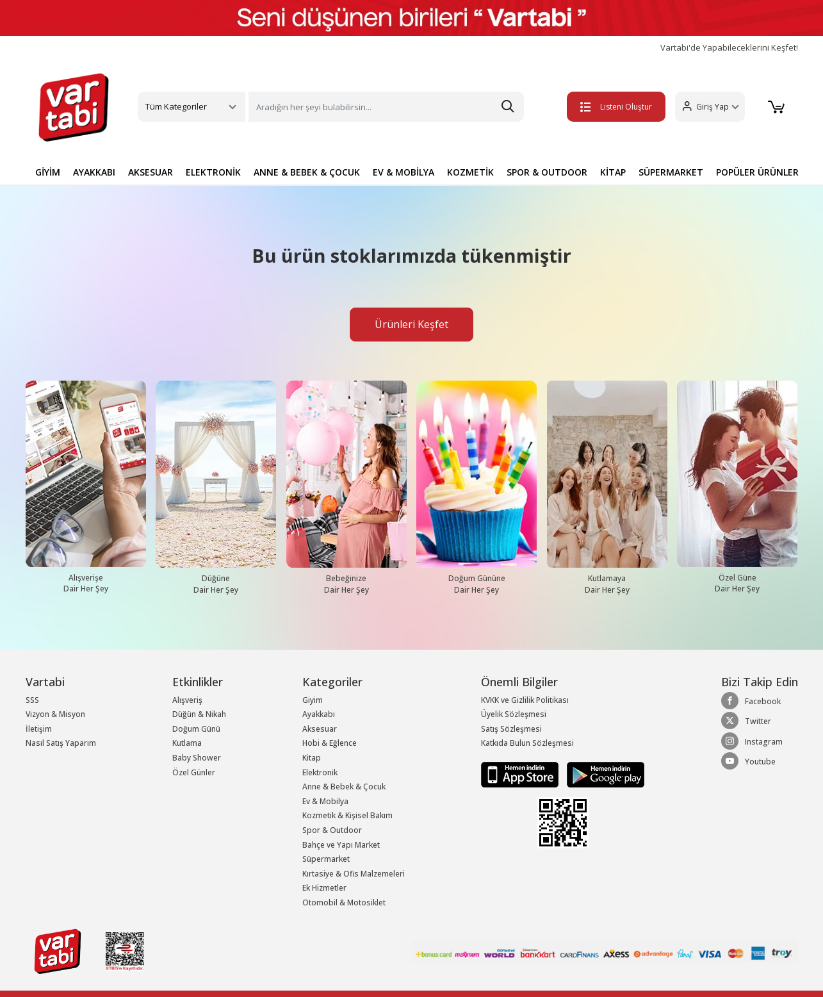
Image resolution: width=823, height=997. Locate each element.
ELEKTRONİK (213, 172)
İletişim (39, 728)
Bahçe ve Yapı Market (341, 844)
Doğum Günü (196, 728)
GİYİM (47, 172)
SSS (32, 700)
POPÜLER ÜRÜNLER (757, 172)
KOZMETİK (470, 172)
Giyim (312, 700)
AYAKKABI (94, 172)
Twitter (746, 721)
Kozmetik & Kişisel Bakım (347, 815)
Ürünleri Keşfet (411, 324)
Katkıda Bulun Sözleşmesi (527, 742)
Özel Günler (193, 772)
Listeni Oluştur (616, 106)
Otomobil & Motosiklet (344, 902)
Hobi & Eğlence (329, 742)
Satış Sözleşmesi (511, 728)
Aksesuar (319, 728)
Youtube (748, 761)
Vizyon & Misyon (55, 714)
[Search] (386, 107)
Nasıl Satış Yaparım (61, 742)
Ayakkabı (318, 714)
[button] (710, 107)
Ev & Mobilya (325, 801)
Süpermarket (326, 858)
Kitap (311, 757)
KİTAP (613, 172)
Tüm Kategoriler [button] (176, 106)
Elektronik (320, 772)
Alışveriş (187, 700)
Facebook (751, 701)
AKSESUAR (150, 172)
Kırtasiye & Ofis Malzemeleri (353, 873)
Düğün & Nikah (199, 714)
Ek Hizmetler (324, 887)
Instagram (752, 741)
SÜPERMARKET (671, 172)
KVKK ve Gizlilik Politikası (525, 700)
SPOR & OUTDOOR (547, 172)
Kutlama (187, 742)
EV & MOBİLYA (403, 172)
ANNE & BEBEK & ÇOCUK (307, 172)
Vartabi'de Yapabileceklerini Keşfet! (729, 47)
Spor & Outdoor (332, 830)
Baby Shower (196, 757)
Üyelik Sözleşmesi (513, 714)
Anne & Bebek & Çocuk (344, 786)
